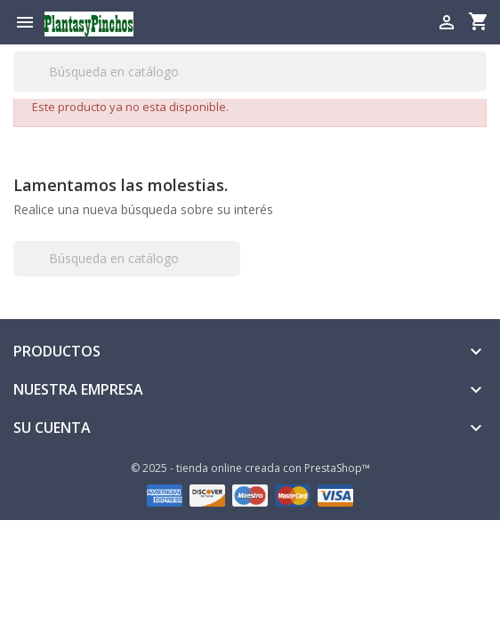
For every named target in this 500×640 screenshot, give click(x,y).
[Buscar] (250, 72)
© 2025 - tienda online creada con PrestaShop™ (250, 468)
